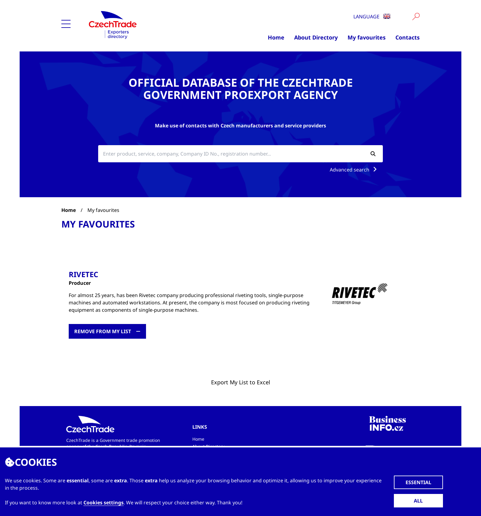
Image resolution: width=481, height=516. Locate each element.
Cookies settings (103, 502)
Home (276, 37)
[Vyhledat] (416, 16)
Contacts (407, 37)
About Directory (316, 37)
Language (372, 16)
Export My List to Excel (240, 382)
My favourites (367, 37)
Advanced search (354, 169)
